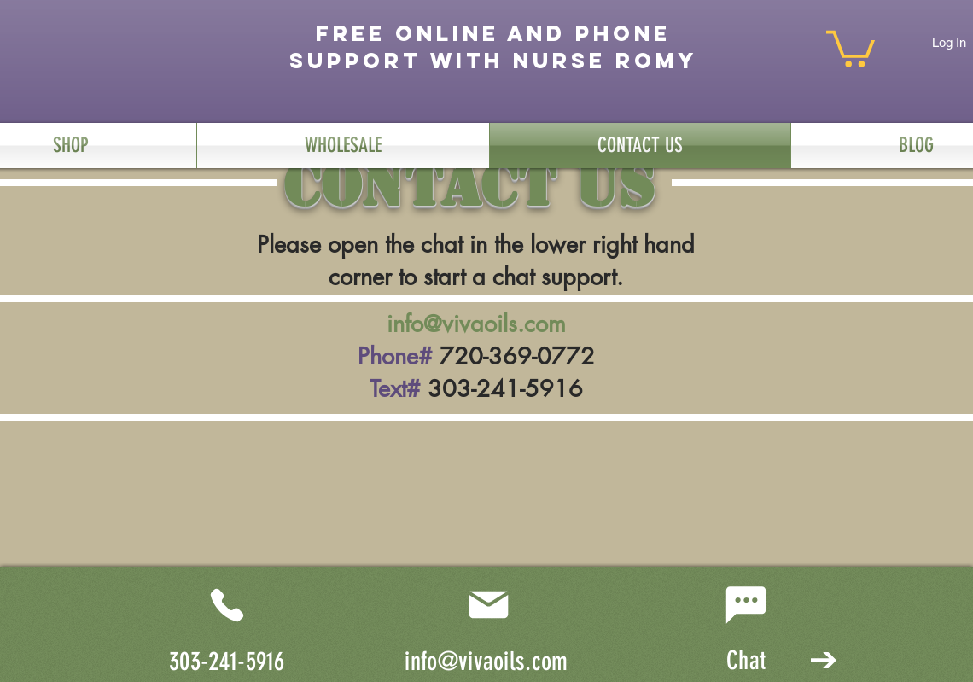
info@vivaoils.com (476, 324)
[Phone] (227, 605)
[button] (850, 46)
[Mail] (488, 605)
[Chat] (746, 605)
